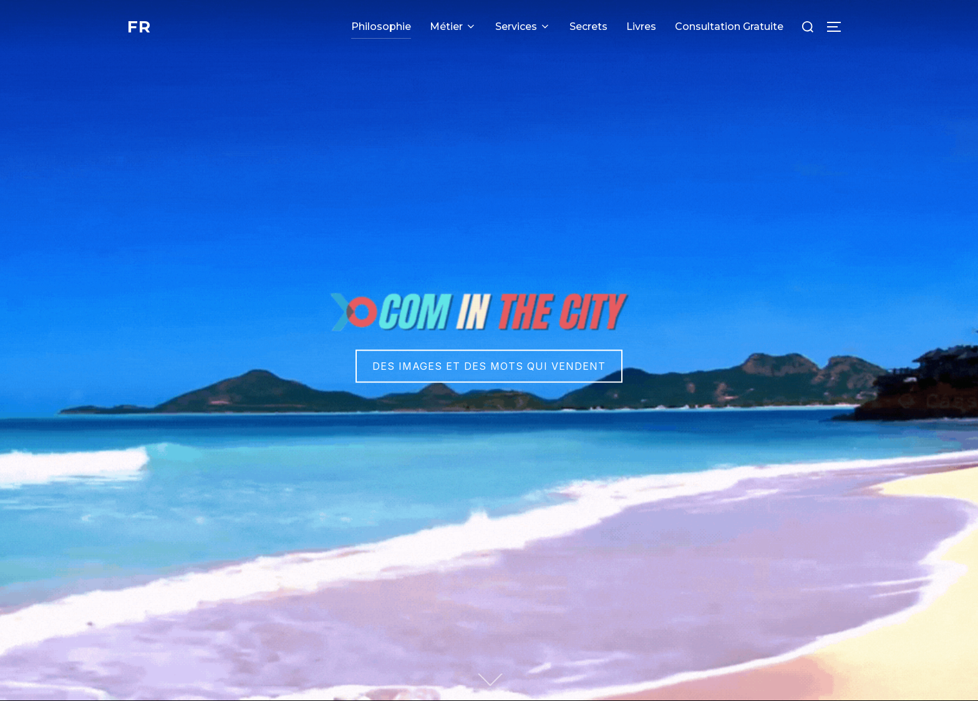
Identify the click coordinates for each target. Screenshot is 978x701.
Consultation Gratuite (729, 26)
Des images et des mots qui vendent (489, 366)
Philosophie (381, 26)
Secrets (588, 26)
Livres (641, 26)
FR (139, 27)
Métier (453, 26)
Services (523, 26)
